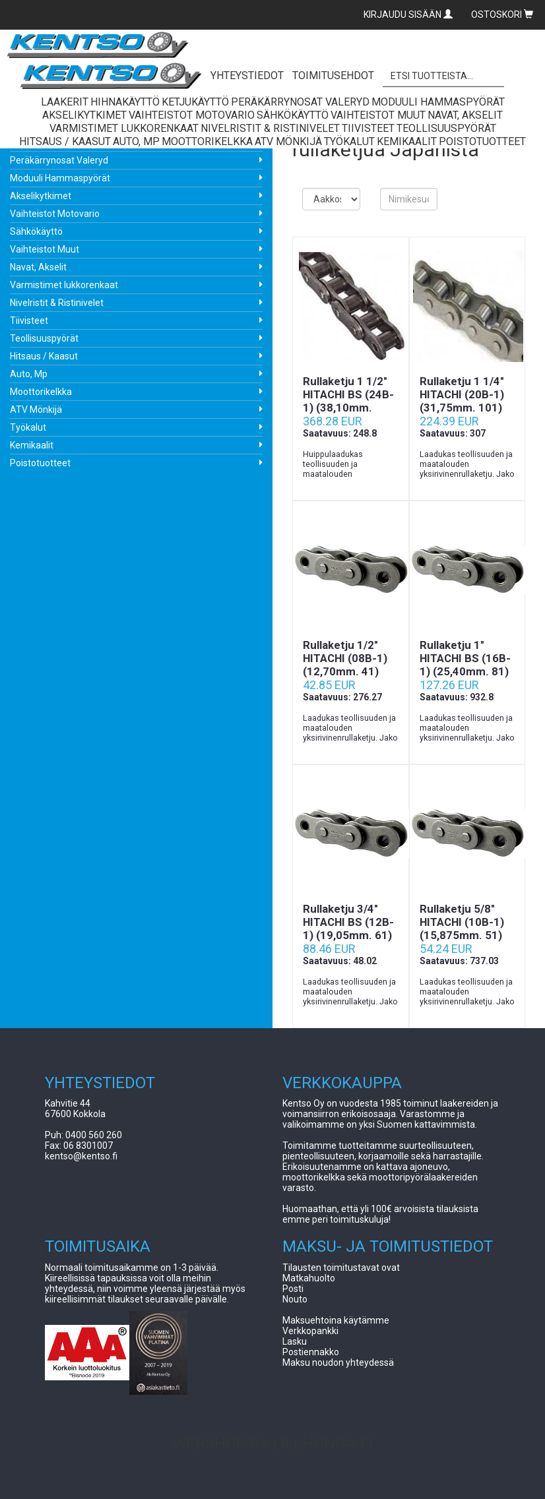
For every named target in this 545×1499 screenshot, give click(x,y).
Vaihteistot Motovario (55, 213)
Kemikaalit (31, 445)
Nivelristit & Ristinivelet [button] (270, 128)
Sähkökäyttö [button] (293, 115)
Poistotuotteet (40, 463)
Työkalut (28, 427)
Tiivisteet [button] (368, 128)
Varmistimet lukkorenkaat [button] (124, 128)
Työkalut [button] (349, 141)
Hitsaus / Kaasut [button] (65, 141)
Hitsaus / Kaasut (44, 356)
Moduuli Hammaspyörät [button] (438, 102)
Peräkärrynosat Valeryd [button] (300, 102)
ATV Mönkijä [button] (288, 141)
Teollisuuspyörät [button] (446, 128)
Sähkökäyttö (36, 231)
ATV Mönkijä (36, 409)
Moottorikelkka (41, 391)
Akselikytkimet (40, 196)
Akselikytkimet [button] (84, 115)
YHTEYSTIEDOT (247, 75)
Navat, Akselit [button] (465, 115)
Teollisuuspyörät (44, 338)
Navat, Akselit (38, 267)
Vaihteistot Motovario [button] (192, 115)
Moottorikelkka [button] (207, 141)
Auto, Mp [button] (136, 141)
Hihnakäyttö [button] (125, 102)
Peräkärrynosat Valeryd (59, 160)
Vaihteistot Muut (44, 249)
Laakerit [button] (64, 102)
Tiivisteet (29, 320)
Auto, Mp (29, 374)
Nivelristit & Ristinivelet (57, 302)
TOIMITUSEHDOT (333, 75)
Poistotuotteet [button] (482, 141)
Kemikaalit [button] (407, 141)
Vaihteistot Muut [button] (378, 115)
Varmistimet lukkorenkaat (64, 285)
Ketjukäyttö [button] (195, 102)
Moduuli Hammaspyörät (60, 178)
